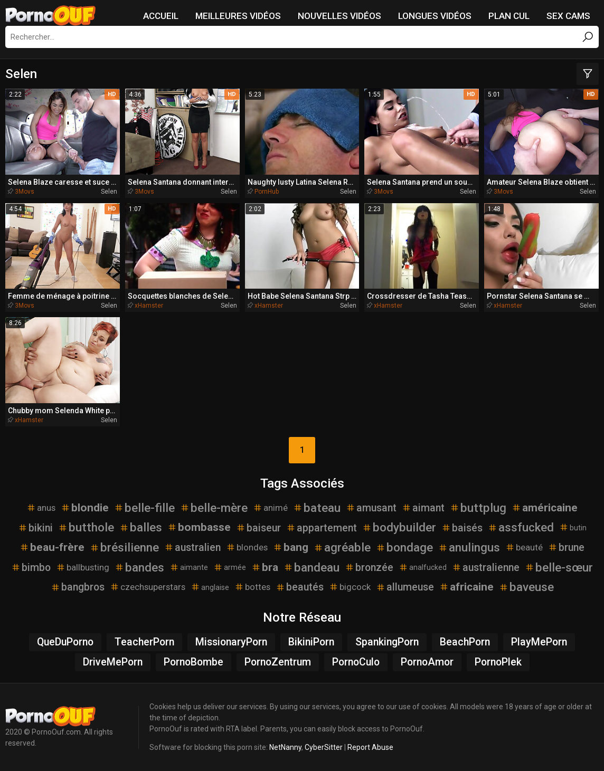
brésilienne (124, 547)
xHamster (149, 305)
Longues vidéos (434, 16)
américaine (545, 507)
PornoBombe (193, 662)
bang (290, 547)
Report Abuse (370, 747)
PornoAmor (427, 662)
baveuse (526, 587)
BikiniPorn (311, 642)
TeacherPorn (144, 642)
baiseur (258, 528)
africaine (466, 586)
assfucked (521, 527)
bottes (252, 587)
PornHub (266, 191)
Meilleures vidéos (238, 16)
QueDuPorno (65, 642)
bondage (404, 547)
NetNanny (285, 747)
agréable (342, 547)
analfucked (423, 567)
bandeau (311, 567)
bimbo (31, 567)
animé (270, 507)
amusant (371, 508)
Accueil (160, 16)
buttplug (478, 508)
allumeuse (405, 587)
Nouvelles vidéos (339, 16)
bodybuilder (399, 527)
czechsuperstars (147, 587)
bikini (35, 528)
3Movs (24, 191)
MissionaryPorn (231, 642)
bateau (317, 508)
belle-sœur (559, 567)
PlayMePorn (539, 642)
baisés (462, 528)
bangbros (78, 587)
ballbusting (82, 567)
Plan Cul (509, 16)
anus (40, 507)
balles (140, 527)
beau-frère (52, 547)
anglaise (210, 587)
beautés (300, 587)
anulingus (469, 547)
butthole (86, 527)
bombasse (199, 527)
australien (192, 547)
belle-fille (144, 508)
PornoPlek (498, 662)
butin (573, 527)
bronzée (369, 567)
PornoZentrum (277, 662)
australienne (486, 567)
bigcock (350, 587)
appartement (321, 528)
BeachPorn (465, 642)
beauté (524, 547)
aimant (423, 508)
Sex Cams (568, 16)
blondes (247, 547)
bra (264, 567)
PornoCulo (356, 662)
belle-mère (214, 508)
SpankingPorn (387, 642)
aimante (188, 567)
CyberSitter (324, 747)
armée (229, 567)
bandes (139, 567)
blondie (85, 507)
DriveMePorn (113, 662)
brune (566, 547)
